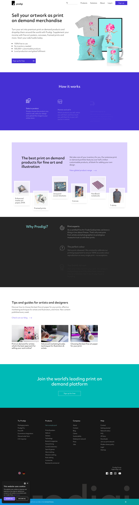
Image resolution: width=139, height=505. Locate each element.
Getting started (105, 428)
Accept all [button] (9, 498)
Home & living (49, 444)
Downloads (104, 439)
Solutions (93, 3)
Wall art (47, 433)
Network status (105, 431)
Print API (20, 431)
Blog (74, 431)
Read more (17, 495)
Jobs (74, 444)
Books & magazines (51, 441)
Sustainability (77, 436)
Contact (75, 428)
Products (84, 3)
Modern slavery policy (107, 444)
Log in (110, 3)
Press (74, 442)
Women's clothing (50, 455)
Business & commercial (52, 463)
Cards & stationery (51, 447)
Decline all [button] (22, 498)
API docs (103, 436)
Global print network (79, 439)
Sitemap (103, 450)
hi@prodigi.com (116, 469)
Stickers (47, 436)
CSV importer (22, 439)
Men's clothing (49, 452)
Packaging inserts (23, 425)
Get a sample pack (51, 425)
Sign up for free (69, 393)
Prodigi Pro (21, 428)
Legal (102, 447)
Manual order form (24, 436)
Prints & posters (50, 430)
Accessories (48, 460)
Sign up (121, 3)
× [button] (27, 483)
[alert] (16, 492)
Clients (75, 433)
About (102, 3)
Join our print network (107, 442)
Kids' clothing (49, 458)
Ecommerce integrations (25, 433)
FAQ (102, 433)
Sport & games (50, 449)
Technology (48, 438)
